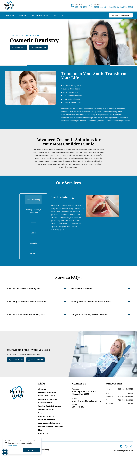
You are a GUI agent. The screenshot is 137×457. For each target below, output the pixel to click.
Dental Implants (45, 402)
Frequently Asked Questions (50, 426)
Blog (40, 430)
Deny (13, 451)
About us (10, 15)
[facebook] (121, 446)
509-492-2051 (18, 47)
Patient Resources (41, 15)
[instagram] (126, 446)
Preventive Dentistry (47, 392)
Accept (31, 451)
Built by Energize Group (122, 450)
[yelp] (131, 446)
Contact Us (59, 15)
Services (23, 15)
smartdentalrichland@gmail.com (85, 401)
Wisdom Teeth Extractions (49, 406)
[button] (5, 452)
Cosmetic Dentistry (46, 396)
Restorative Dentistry (47, 399)
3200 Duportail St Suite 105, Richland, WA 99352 (84, 392)
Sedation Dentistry (46, 419)
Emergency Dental (46, 416)
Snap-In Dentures (46, 409)
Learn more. (12, 446)
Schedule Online (38, 47)
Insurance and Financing (49, 423)
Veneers (41, 413)
